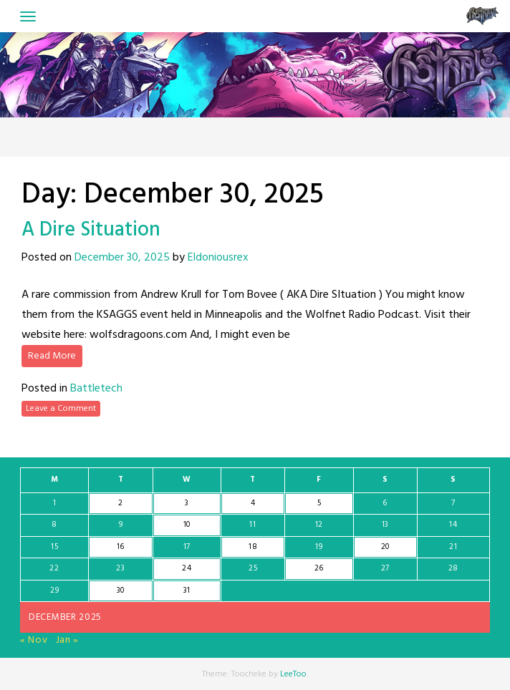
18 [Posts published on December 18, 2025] (253, 546)
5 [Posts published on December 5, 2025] (319, 503)
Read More (52, 356)
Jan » (68, 640)
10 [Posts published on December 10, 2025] (187, 524)
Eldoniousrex (218, 257)
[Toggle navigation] (27, 16)
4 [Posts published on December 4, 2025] (253, 503)
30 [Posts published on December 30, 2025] (121, 590)
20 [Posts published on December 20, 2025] (385, 546)
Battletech (96, 388)
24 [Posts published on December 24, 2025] (186, 568)
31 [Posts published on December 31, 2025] (187, 590)
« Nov (34, 640)
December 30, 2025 (122, 257)
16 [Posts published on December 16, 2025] (121, 546)
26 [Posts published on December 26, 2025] (319, 568)
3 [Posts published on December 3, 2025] (187, 503)
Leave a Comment (61, 409)
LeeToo (293, 674)
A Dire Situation (90, 230)
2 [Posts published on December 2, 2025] (120, 503)
